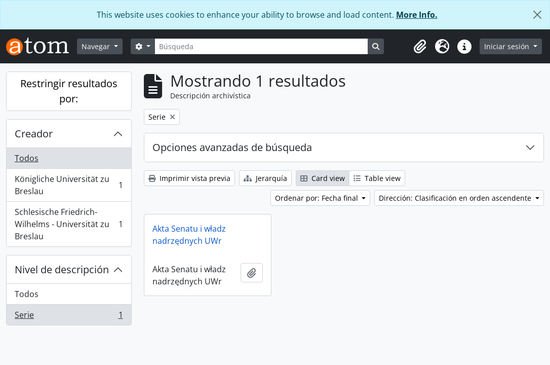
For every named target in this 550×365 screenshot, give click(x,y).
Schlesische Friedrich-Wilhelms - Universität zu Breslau (68, 224)
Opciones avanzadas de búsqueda (232, 147)
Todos (26, 158)
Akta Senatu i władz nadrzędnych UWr (189, 234)
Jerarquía (265, 178)
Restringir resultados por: (68, 91)
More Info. (417, 14)
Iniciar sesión (507, 46)
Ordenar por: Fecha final (317, 198)
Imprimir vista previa (189, 178)
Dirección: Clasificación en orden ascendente (456, 198)
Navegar (97, 46)
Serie (68, 317)
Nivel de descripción (62, 269)
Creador (34, 133)
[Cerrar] (537, 15)
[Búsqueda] (261, 46)
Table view (377, 178)
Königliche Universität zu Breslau (68, 185)
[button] (420, 46)
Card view (322, 178)
